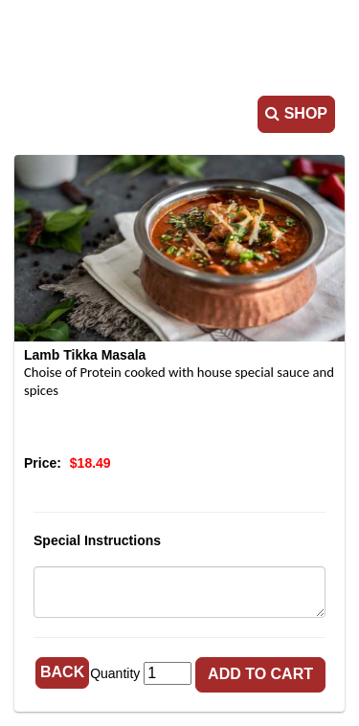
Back (62, 672)
